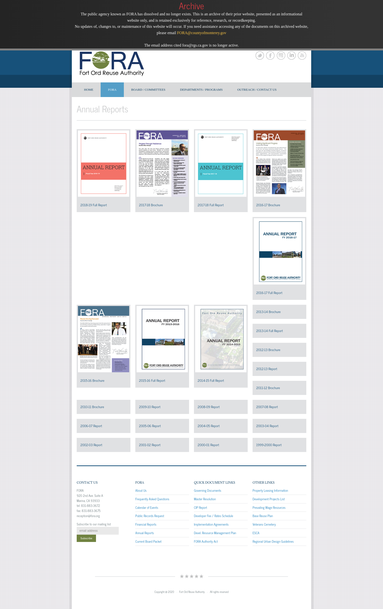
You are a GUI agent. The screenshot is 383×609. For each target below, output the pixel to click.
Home (88, 89)
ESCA (256, 532)
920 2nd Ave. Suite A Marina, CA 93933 (90, 498)
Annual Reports (144, 532)
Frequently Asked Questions (152, 498)
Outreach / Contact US (257, 89)
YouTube (302, 55)
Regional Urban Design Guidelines (273, 541)
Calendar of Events (146, 507)
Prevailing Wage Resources (269, 507)
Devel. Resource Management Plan (215, 532)
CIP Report (200, 507)
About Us (141, 490)
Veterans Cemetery (264, 524)
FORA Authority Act (206, 541)
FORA (112, 89)
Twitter (259, 55)
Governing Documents (207, 490)
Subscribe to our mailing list (94, 524)
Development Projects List (269, 498)
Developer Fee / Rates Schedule (213, 515)
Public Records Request (149, 515)
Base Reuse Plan (263, 515)
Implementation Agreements (211, 524)
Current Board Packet (148, 541)
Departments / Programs (201, 89)
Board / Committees (148, 89)
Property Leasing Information (270, 490)
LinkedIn (291, 55)
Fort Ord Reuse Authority (192, 591)
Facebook (270, 55)
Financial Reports (145, 524)
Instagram (281, 55)
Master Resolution (205, 498)
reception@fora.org (88, 515)
